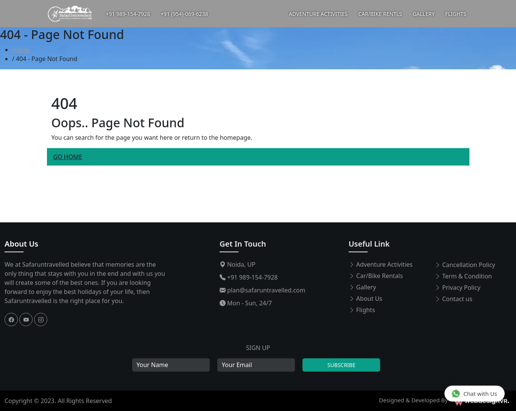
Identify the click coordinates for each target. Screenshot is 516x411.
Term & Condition (463, 276)
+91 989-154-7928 (128, 13)
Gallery (362, 287)
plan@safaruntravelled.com (263, 290)
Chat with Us (474, 393)
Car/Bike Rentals (376, 276)
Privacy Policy (457, 287)
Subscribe (341, 365)
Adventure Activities (381, 264)
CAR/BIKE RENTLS (380, 13)
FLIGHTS (455, 13)
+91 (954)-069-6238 (184, 13)
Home (21, 49)
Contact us (453, 299)
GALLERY (424, 13)
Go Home (67, 157)
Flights (362, 310)
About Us (21, 244)
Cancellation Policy (465, 265)
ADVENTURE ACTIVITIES (318, 13)
